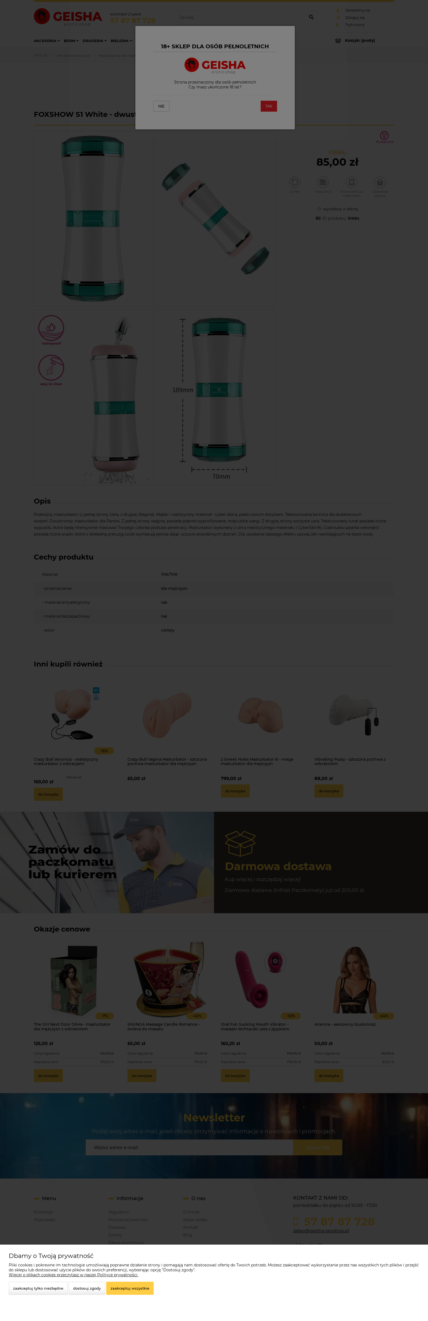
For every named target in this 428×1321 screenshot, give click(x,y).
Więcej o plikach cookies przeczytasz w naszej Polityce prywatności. (73, 1274)
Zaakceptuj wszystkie (130, 1288)
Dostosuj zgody (87, 1288)
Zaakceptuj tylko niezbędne (38, 1288)
